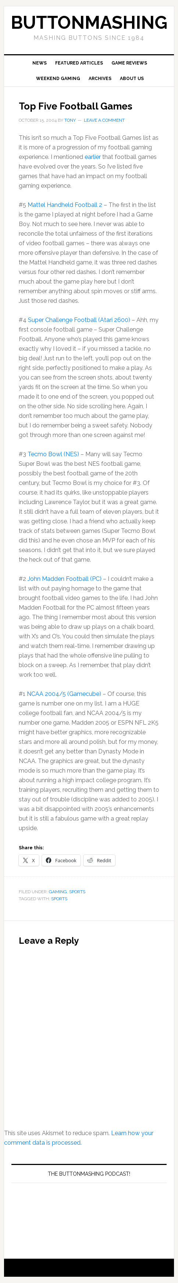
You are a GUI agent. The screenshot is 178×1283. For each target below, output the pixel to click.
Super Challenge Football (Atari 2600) (79, 319)
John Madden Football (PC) (65, 578)
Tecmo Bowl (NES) (53, 454)
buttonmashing (89, 22)
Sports (77, 891)
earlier (93, 156)
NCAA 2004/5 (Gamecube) (64, 693)
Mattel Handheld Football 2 (65, 204)
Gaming (58, 891)
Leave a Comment (104, 120)
